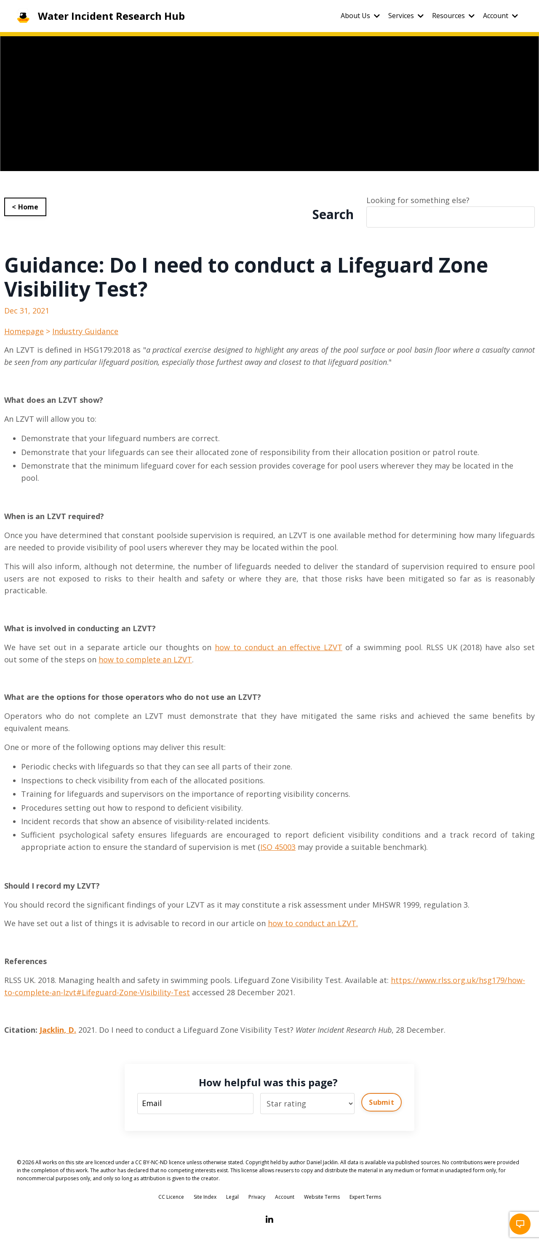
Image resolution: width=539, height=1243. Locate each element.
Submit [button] (381, 1102)
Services (406, 15)
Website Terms (322, 1196)
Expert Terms (365, 1196)
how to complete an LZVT (145, 659)
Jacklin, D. (58, 1030)
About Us (360, 15)
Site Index (205, 1196)
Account (500, 15)
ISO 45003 (278, 847)
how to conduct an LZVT (312, 923)
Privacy (256, 1196)
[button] (520, 1224)
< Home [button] (25, 207)
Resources (453, 15)
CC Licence (171, 1196)
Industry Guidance (85, 331)
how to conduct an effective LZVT (278, 647)
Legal (232, 1196)
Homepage (24, 331)
